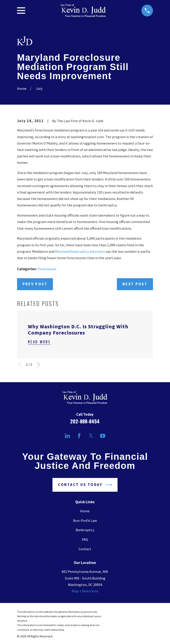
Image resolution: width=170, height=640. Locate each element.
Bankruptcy (85, 530)
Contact (85, 549)
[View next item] (38, 364)
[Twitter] (90, 435)
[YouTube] (102, 435)
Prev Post (35, 284)
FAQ (85, 539)
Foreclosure (47, 269)
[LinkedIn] (67, 435)
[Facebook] (79, 435)
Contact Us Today (85, 485)
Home (85, 511)
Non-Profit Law (85, 520)
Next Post (134, 284)
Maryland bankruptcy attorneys (80, 251)
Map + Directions (85, 591)
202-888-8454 (85, 421)
